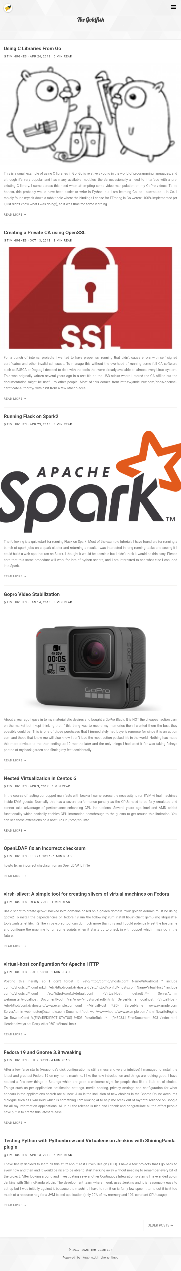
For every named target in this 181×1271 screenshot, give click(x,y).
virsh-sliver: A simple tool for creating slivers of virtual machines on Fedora (86, 894)
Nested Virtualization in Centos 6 (40, 778)
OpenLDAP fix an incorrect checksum (44, 848)
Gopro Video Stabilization (32, 594)
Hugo (86, 1257)
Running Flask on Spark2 (31, 416)
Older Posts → (160, 1225)
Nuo (114, 1257)
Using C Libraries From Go (32, 48)
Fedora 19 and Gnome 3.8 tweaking (42, 1052)
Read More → (15, 214)
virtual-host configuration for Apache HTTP (51, 964)
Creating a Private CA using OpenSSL (45, 232)
